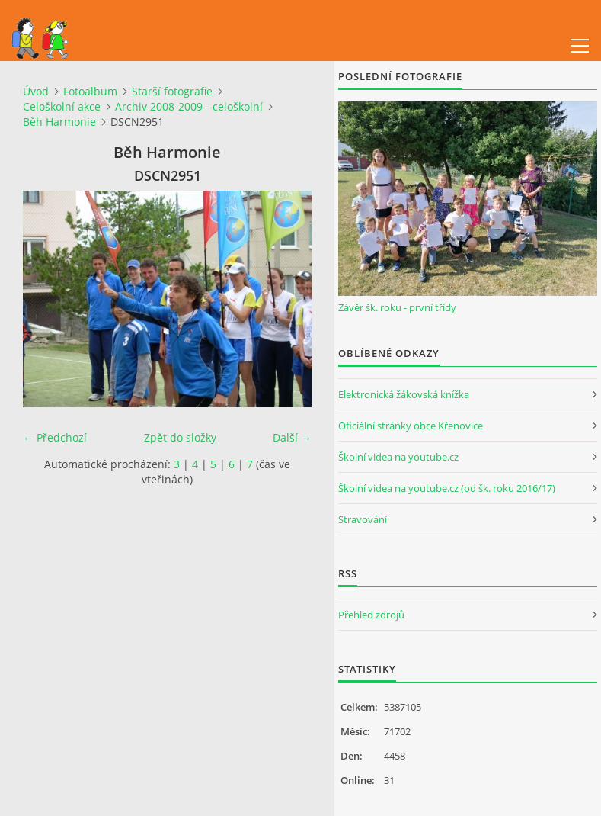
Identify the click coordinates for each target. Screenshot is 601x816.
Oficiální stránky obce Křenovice (410, 425)
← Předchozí (55, 437)
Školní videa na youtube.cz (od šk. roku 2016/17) (446, 488)
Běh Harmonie (59, 121)
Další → (292, 437)
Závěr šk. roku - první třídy (397, 307)
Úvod (36, 91)
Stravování (362, 519)
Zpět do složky (180, 437)
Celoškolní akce (62, 106)
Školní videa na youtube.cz (398, 457)
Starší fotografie (172, 91)
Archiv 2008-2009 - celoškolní (189, 106)
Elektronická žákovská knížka (403, 394)
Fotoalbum (90, 91)
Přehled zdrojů (371, 615)
